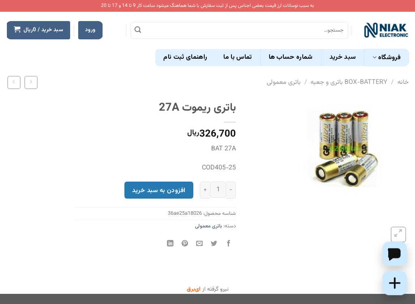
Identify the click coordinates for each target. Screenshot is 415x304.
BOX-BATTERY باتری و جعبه (348, 82)
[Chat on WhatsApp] (395, 254)
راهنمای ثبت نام (185, 57)
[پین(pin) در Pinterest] (184, 244)
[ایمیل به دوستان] (199, 244)
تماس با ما (237, 57)
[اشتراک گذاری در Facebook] (228, 244)
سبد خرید (342, 57)
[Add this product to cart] (395, 283)
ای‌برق (194, 289)
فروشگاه (386, 58)
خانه (403, 82)
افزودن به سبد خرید (158, 190)
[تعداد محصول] (218, 190)
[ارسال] (138, 30)
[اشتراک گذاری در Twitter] (214, 244)
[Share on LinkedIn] (170, 244)
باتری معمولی (284, 82)
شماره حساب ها (291, 57)
